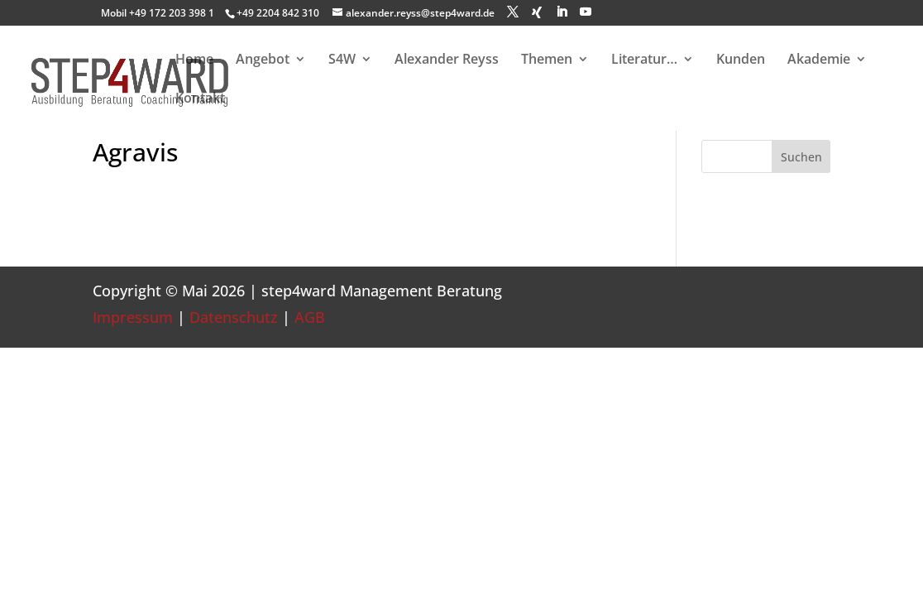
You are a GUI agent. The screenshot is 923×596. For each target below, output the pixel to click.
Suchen (801, 157)
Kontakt (200, 99)
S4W (342, 60)
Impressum (133, 317)
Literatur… (644, 60)
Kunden (740, 60)
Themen (546, 60)
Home (194, 60)
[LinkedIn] (561, 12)
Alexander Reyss (447, 60)
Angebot (262, 60)
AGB (309, 317)
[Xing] (537, 12)
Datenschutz (233, 317)
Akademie (818, 60)
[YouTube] (585, 12)
